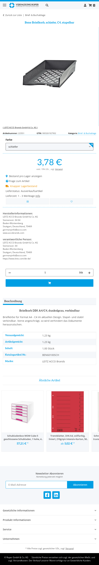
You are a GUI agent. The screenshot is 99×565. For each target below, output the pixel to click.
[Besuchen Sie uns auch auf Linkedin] (56, 495)
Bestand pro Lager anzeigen (24, 176)
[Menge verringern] (10, 272)
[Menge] (45, 272)
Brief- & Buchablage (87, 133)
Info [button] (37, 196)
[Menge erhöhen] (89, 272)
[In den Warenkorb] (49, 283)
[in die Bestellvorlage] (71, 201)
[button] (63, 5)
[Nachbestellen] (94, 5)
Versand (59, 169)
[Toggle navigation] (4, 3)
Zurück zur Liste (13, 15)
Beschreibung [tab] (13, 301)
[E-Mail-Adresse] (36, 484)
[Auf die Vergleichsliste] (27, 201)
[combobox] (49, 146)
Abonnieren (80, 484)
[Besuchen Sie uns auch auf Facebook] (47, 495)
